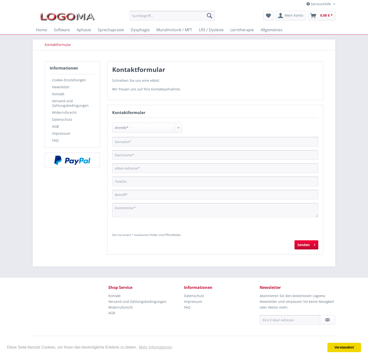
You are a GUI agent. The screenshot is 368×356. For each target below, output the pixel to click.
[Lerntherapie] (242, 29)
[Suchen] (209, 15)
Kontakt (58, 94)
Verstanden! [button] (344, 347)
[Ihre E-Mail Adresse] (290, 320)
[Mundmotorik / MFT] (174, 29)
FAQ (55, 140)
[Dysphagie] (140, 29)
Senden (306, 244)
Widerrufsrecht (64, 112)
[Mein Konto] (291, 15)
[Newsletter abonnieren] (327, 320)
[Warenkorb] (321, 15)
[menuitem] (172, 15)
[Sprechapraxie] (110, 29)
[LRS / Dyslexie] (211, 29)
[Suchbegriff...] (172, 15)
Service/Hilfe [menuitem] (319, 4)
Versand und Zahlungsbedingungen (70, 103)
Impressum (61, 133)
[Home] (41, 29)
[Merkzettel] (268, 15)
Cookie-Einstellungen (69, 80)
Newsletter (61, 87)
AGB (55, 126)
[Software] (61, 29)
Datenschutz (62, 119)
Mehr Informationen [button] (155, 347)
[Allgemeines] (271, 29)
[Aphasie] (83, 29)
